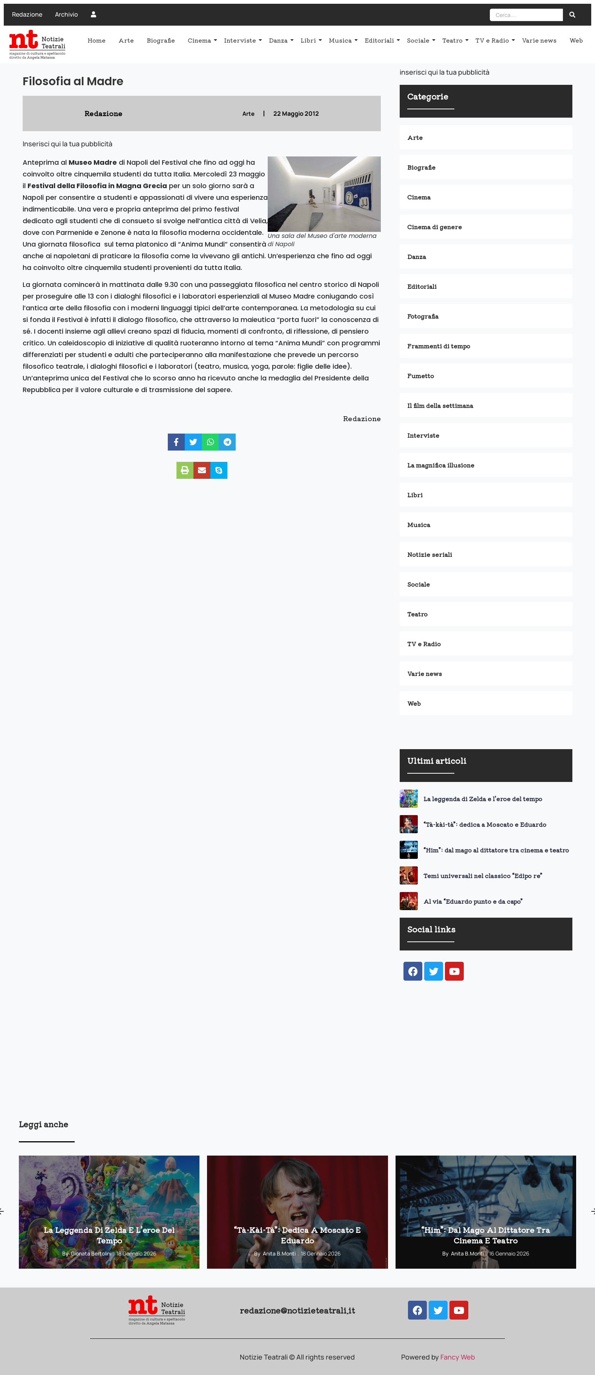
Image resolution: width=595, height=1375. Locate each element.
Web (576, 39)
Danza (279, 39)
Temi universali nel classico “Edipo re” (482, 875)
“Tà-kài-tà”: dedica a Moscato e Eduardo (484, 824)
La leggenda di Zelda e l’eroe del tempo (482, 798)
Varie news (539, 39)
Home (96, 39)
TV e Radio (493, 39)
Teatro (453, 39)
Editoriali (381, 39)
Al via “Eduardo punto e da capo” (473, 901)
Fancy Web (457, 1356)
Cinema (201, 39)
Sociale (419, 39)
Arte (126, 39)
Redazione (27, 14)
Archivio (66, 14)
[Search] (526, 15)
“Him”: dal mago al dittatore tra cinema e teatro (496, 849)
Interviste (241, 39)
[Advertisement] (245, 1060)
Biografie (161, 39)
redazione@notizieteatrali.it (297, 1310)
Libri (310, 39)
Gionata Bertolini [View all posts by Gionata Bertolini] (91, 1253)
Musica (341, 39)
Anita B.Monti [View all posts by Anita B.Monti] (279, 1253)
